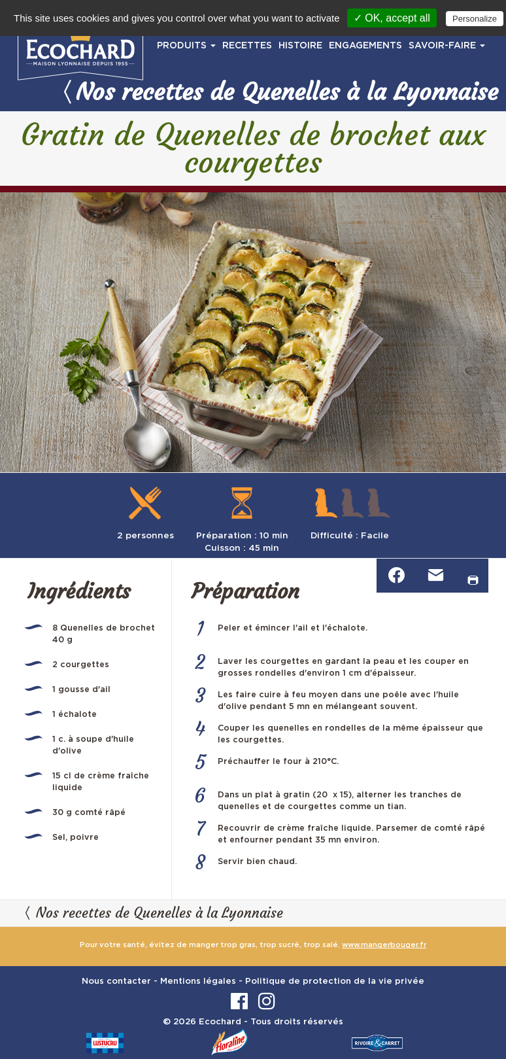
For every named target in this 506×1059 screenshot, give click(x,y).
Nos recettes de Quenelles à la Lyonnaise (278, 92)
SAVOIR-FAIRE (447, 45)
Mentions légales (198, 981)
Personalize (474, 19)
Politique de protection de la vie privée (334, 981)
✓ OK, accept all (392, 18)
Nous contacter (116, 981)
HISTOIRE (300, 45)
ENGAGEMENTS (365, 45)
